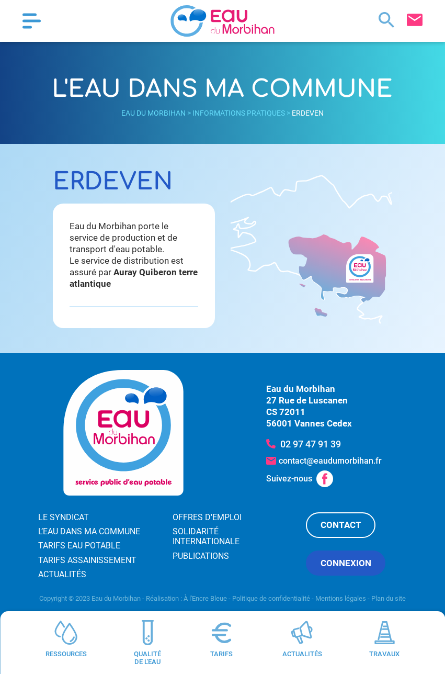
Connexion (346, 563)
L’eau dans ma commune (89, 531)
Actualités (62, 574)
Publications (201, 556)
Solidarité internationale (206, 536)
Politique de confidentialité (271, 598)
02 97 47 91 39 (310, 444)
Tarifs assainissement (87, 560)
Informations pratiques (238, 113)
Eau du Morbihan (153, 113)
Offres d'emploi (207, 517)
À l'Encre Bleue (205, 598)
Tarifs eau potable (79, 546)
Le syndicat (63, 517)
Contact (341, 525)
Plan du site (388, 598)
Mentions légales (340, 598)
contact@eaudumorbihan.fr (330, 461)
